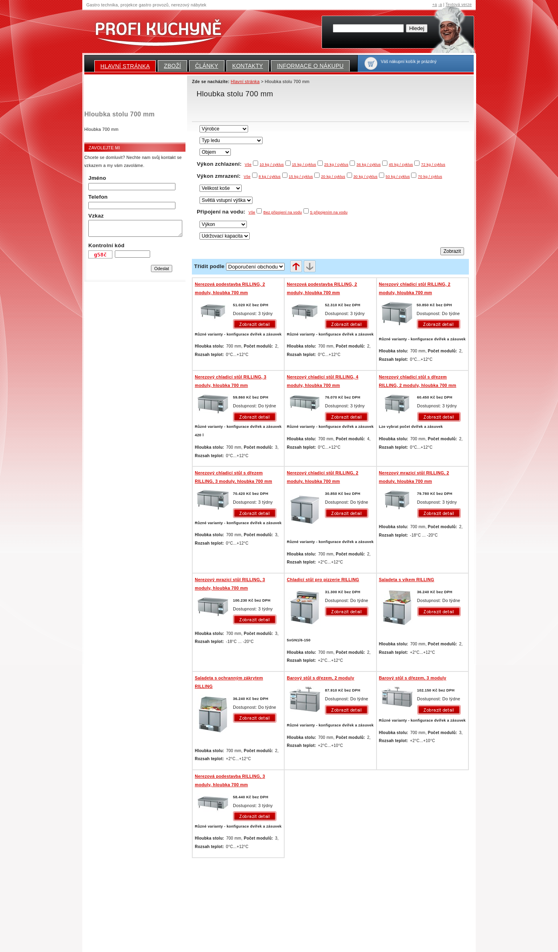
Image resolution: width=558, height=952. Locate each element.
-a (440, 4)
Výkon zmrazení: (223, 176)
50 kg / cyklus (398, 177)
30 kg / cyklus (365, 177)
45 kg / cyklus (401, 165)
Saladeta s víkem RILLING (406, 579)
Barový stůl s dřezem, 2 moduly (320, 677)
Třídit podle (209, 266)
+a (434, 4)
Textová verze (459, 4)
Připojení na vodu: (226, 212)
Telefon (98, 197)
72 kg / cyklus (433, 165)
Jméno (97, 178)
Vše (248, 165)
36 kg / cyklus (368, 165)
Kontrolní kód (106, 245)
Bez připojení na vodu (282, 212)
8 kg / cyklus (270, 177)
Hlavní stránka (125, 66)
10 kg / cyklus (272, 165)
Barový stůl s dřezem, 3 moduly (412, 677)
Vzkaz (96, 216)
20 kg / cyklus (333, 177)
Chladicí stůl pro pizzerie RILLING (323, 579)
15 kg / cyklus (304, 165)
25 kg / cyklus (336, 165)
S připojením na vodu (329, 212)
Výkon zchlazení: (224, 164)
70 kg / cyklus (430, 177)
